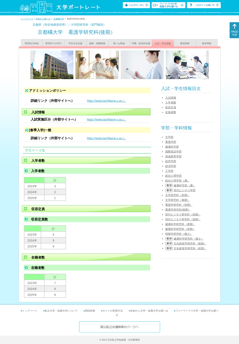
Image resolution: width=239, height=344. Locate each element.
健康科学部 (172, 146)
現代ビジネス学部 (184, 190)
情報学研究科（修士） (179, 233)
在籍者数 (170, 112)
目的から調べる (43, 19)
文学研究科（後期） (177, 200)
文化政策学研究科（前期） (190, 248)
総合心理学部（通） (177, 180)
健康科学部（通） (184, 185)
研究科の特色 (32, 43)
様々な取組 (119, 43)
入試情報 (170, 97)
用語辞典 (90, 310)
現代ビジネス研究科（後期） (183, 219)
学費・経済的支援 (141, 43)
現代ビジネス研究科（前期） (183, 214)
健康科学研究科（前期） (180, 229)
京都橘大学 (58, 19)
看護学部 (170, 141)
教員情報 (184, 43)
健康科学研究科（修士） (189, 238)
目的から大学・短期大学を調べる (149, 310)
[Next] (207, 64)
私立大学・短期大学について (61, 310)
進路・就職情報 (97, 43)
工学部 (169, 171)
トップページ (27, 19)
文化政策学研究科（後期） (190, 243)
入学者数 (170, 102)
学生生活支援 (75, 43)
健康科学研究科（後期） (180, 224)
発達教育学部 (173, 156)
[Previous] (31, 64)
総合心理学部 (173, 175)
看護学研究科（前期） (179, 204)
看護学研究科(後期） (178, 209)
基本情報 (206, 43)
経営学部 (170, 161)
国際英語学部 (173, 151)
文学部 (169, 137)
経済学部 (170, 166)
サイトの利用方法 (113, 310)
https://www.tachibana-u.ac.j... (106, 100)
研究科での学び (53, 43)
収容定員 (170, 107)
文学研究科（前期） (177, 195)
